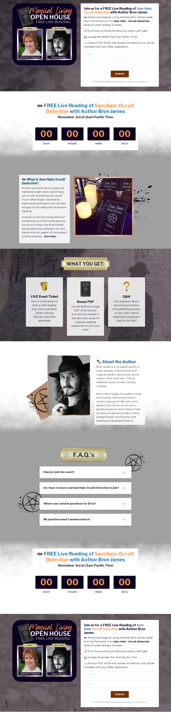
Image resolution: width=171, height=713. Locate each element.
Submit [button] (120, 74)
